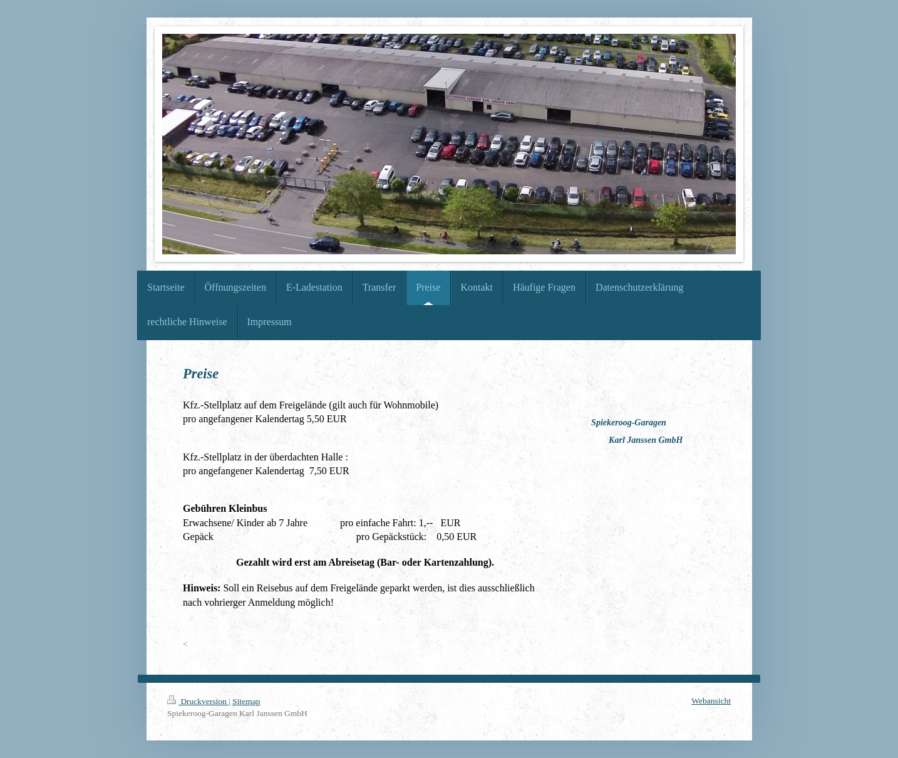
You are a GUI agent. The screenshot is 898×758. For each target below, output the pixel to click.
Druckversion (198, 701)
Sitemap (246, 701)
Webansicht (711, 700)
